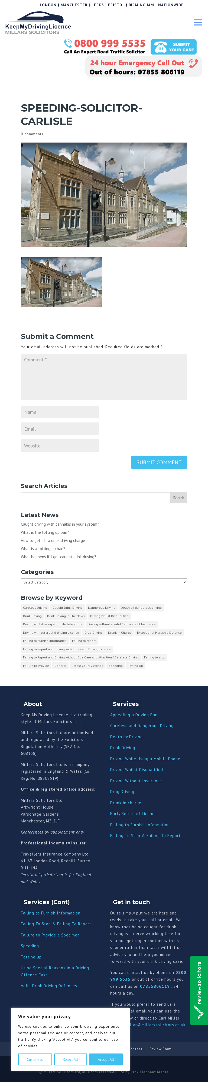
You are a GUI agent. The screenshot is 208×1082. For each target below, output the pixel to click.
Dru (113, 802)
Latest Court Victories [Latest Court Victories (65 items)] (87, 666)
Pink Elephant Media (149, 1072)
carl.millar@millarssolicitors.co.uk (151, 1024)
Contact (135, 1048)
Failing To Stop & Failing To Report (145, 835)
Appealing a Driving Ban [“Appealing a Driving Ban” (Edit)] (134, 714)
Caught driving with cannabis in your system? (60, 524)
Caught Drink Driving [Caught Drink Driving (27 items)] (68, 607)
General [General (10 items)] (60, 666)
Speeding (30, 945)
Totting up (31, 957)
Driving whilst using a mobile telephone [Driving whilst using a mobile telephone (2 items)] (52, 624)
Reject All (70, 1059)
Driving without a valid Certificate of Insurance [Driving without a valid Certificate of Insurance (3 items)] (122, 624)
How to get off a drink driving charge (53, 540)
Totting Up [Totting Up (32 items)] (135, 666)
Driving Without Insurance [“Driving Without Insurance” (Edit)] (136, 780)
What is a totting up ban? (43, 548)
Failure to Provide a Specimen (50, 935)
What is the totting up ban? (45, 532)
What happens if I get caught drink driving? (58, 556)
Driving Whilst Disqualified (136, 769)
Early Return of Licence (133, 813)
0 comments (32, 133)
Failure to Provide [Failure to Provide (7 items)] (36, 666)
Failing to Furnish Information (140, 824)
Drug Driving (122, 791)
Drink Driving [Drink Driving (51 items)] (32, 616)
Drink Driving (122, 747)
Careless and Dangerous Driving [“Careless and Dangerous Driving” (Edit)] (142, 725)
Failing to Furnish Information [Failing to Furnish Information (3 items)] (45, 641)
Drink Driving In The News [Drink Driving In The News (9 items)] (66, 616)
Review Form (160, 1048)
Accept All (106, 1059)
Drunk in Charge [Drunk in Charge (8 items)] (120, 632)
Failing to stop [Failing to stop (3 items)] (154, 657)
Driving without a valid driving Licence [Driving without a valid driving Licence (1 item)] (51, 632)
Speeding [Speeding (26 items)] (116, 666)
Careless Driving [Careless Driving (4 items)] (35, 607)
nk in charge (129, 802)
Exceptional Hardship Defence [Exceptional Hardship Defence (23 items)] (159, 632)
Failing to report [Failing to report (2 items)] (84, 641)
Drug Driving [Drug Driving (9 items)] (93, 632)
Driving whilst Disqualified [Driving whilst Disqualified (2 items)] (109, 616)
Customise (35, 1059)
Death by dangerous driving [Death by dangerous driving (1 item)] (141, 607)
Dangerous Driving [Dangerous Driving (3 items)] (101, 607)
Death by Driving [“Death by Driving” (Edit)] (126, 736)
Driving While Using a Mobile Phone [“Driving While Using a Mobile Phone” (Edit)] (145, 758)
